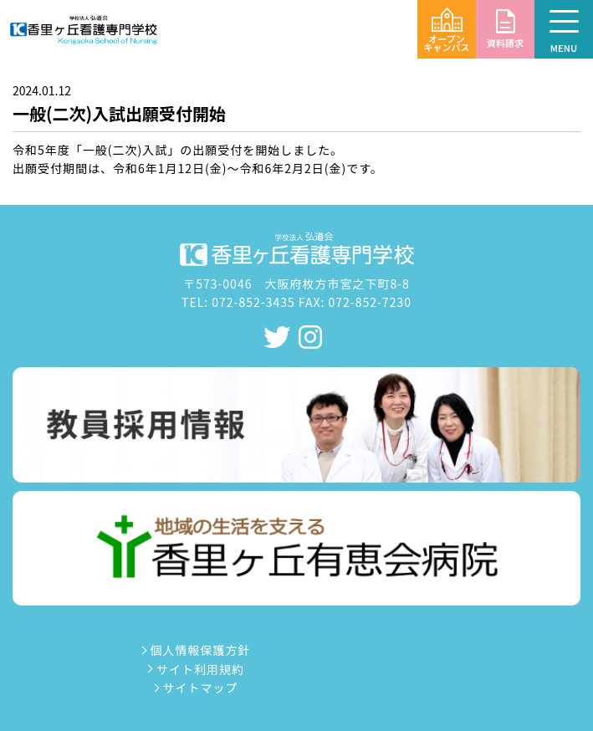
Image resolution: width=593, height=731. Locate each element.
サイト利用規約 (194, 669)
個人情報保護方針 (194, 650)
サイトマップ (194, 687)
